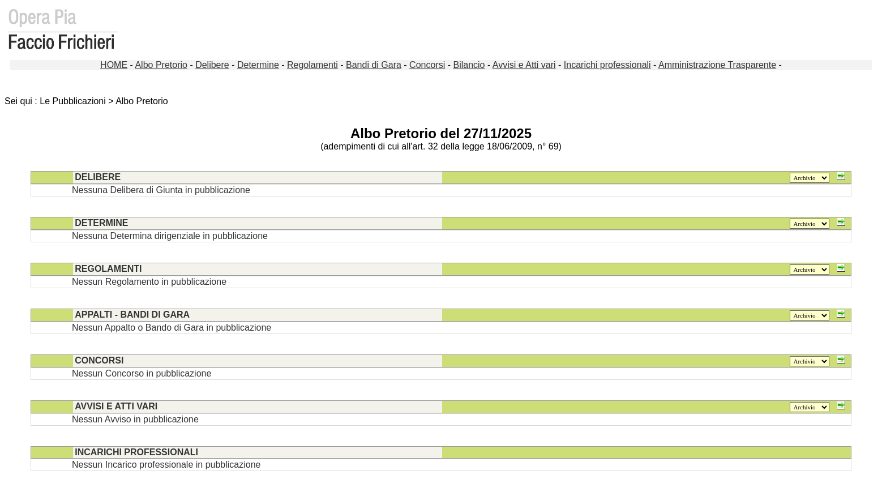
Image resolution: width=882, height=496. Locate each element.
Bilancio (469, 65)
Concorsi (427, 65)
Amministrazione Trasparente (717, 65)
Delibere (212, 65)
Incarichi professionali (607, 65)
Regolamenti (312, 65)
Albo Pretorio (161, 65)
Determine (258, 65)
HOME (113, 65)
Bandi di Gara (373, 65)
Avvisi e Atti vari (524, 65)
